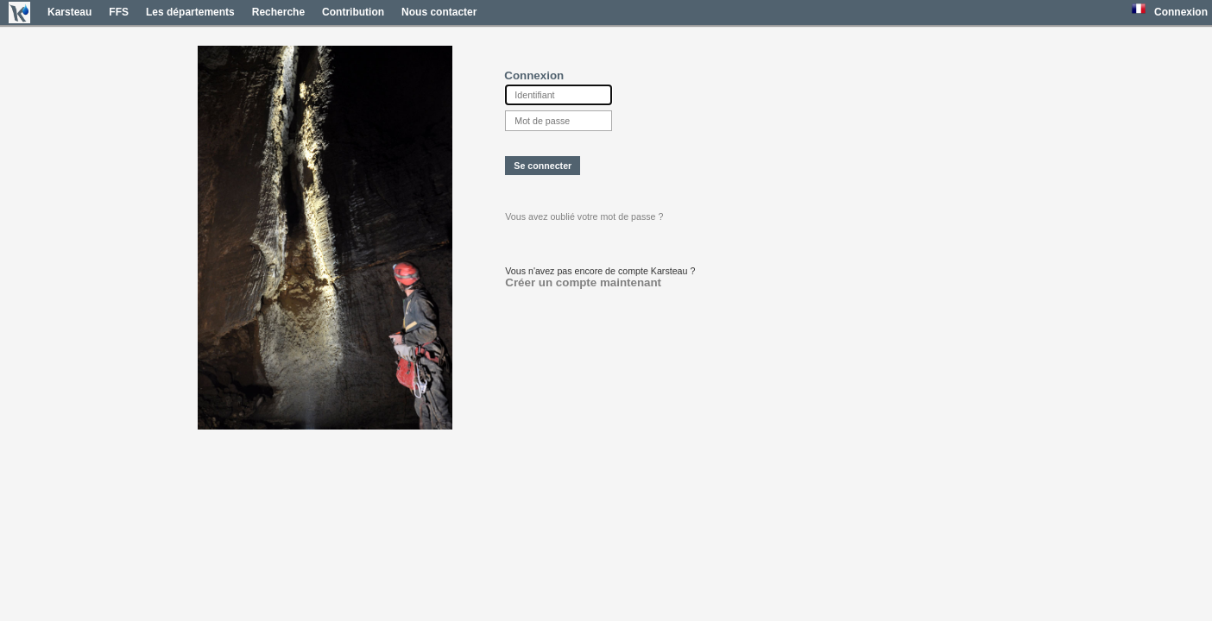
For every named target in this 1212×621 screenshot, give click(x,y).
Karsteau (69, 12)
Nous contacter (439, 12)
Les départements (190, 12)
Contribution (353, 12)
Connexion (1181, 12)
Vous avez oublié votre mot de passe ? (584, 216)
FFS (119, 12)
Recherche (278, 12)
